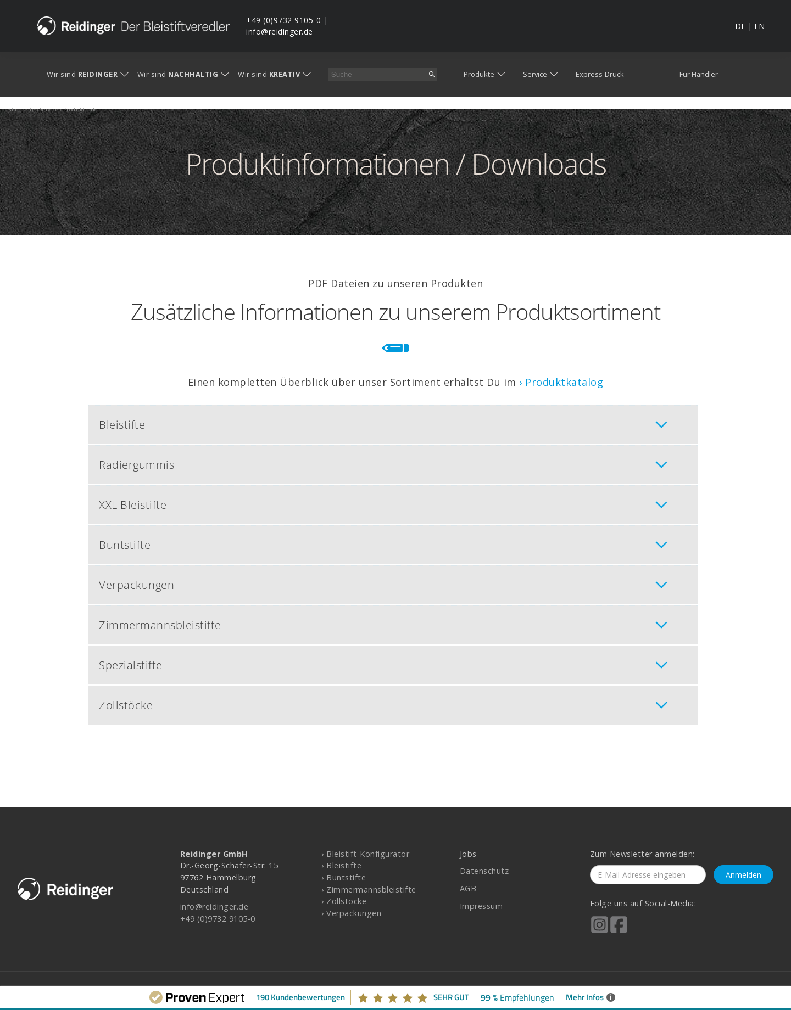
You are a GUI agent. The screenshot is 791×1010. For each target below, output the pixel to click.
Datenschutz (484, 871)
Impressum (481, 906)
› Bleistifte (341, 865)
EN (759, 26)
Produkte (479, 74)
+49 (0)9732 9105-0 (283, 20)
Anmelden (743, 874)
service (49, 109)
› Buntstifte (343, 877)
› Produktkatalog (561, 382)
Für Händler (698, 74)
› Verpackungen (351, 913)
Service (535, 74)
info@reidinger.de (279, 31)
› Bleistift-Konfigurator (365, 854)
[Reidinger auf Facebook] (618, 932)
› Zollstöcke (343, 901)
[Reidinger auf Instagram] (599, 932)
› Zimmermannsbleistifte (368, 889)
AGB (468, 888)
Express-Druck (600, 74)
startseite (22, 109)
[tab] (393, 424)
